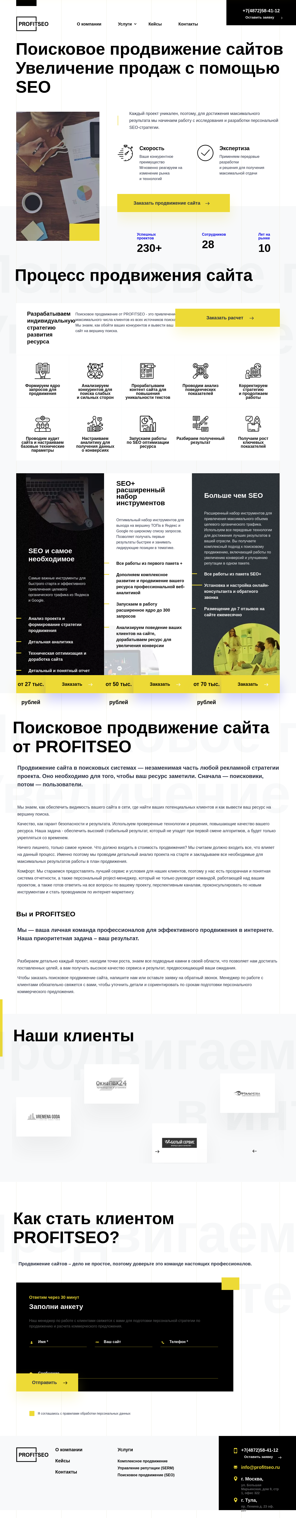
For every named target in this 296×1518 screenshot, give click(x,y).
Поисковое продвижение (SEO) (165, 1461)
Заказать (84, 670)
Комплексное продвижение (161, 1447)
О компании (89, 24)
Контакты (188, 24)
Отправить (49, 1377)
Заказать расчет (252, 317)
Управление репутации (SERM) (164, 1454)
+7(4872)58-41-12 (261, 10)
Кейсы (155, 24)
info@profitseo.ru (260, 1453)
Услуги (125, 24)
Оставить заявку (259, 17)
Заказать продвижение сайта (171, 203)
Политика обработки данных (258, 1507)
